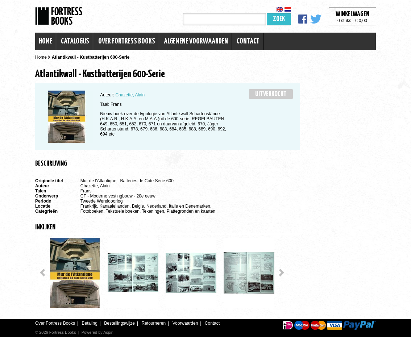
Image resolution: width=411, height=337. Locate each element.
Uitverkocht (271, 94)
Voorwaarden (185, 323)
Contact (248, 41)
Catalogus (75, 41)
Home (45, 41)
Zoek (279, 19)
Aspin (108, 332)
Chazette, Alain (130, 94)
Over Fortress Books (126, 41)
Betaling (89, 323)
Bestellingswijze (119, 323)
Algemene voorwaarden (196, 41)
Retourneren (153, 323)
